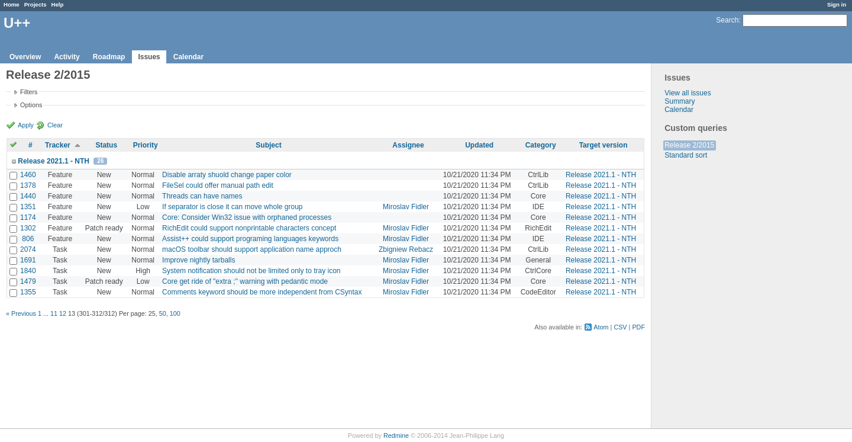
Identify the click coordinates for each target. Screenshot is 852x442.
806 (28, 239)
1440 (28, 196)
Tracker (57, 145)
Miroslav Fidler (406, 207)
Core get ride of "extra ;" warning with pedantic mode (245, 281)
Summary (679, 101)
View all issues (687, 93)
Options (31, 104)
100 (175, 313)
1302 (28, 228)
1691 (28, 260)
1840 (28, 271)
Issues (149, 57)
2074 (28, 249)
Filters (28, 91)
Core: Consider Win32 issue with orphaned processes (246, 217)
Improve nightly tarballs (198, 260)
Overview (25, 57)
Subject (268, 145)
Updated (479, 145)
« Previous (21, 313)
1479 (28, 281)
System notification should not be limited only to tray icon (251, 271)
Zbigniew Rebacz (406, 249)
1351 (28, 207)
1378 (28, 185)
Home (12, 4)
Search (727, 20)
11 (53, 313)
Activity (66, 57)
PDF (638, 327)
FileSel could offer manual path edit (217, 185)
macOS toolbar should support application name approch (251, 249)
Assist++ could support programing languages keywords (250, 239)
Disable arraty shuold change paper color (227, 175)
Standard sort (685, 155)
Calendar (188, 57)
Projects (35, 4)
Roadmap (109, 57)
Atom (600, 327)
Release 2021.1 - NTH (53, 161)
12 (62, 313)
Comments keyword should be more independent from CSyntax (262, 292)
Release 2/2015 (689, 145)
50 (162, 313)
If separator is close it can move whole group (232, 207)
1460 (28, 175)
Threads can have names (202, 196)
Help (57, 4)
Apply (26, 125)
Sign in (836, 4)
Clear (55, 125)
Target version (603, 145)
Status (106, 145)
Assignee (408, 145)
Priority (145, 145)
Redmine (396, 435)
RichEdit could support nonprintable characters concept (249, 228)
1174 (28, 217)
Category (540, 145)
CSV (620, 327)
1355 (28, 292)
